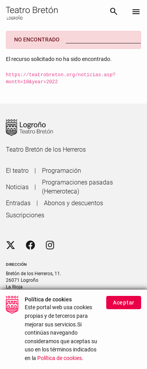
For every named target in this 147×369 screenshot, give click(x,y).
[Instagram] (50, 245)
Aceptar (123, 308)
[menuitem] (17, 171)
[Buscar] (113, 12)
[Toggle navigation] (136, 12)
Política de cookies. (60, 363)
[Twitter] (10, 245)
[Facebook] (30, 245)
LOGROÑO (14, 18)
